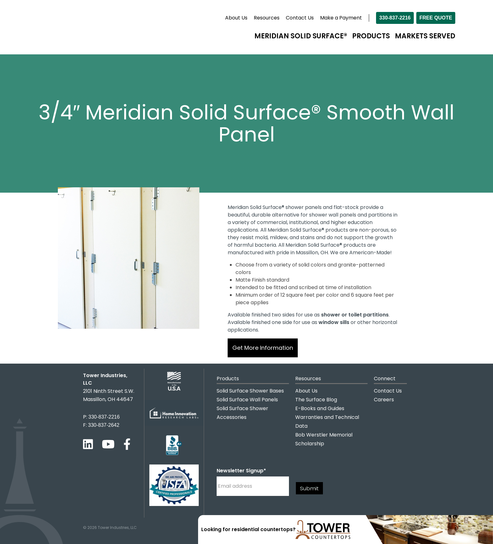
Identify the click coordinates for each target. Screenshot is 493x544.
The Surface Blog (316, 399)
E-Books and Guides (319, 408)
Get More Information (262, 348)
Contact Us (300, 17)
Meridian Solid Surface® (300, 36)
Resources (267, 17)
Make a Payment (341, 17)
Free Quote (435, 17)
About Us (236, 17)
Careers (384, 399)
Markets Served (425, 36)
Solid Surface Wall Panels (247, 399)
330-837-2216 (395, 17)
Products (371, 36)
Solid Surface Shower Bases (250, 390)
